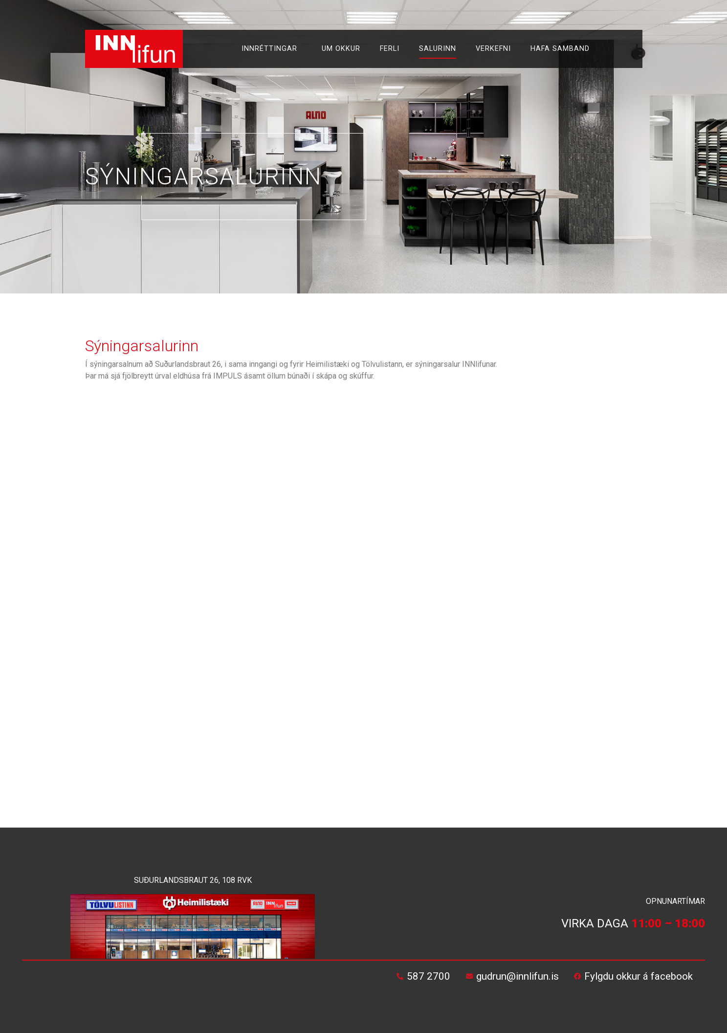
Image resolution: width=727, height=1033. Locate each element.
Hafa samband (560, 49)
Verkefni (493, 49)
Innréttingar (272, 49)
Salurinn (437, 49)
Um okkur (341, 49)
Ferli (389, 49)
